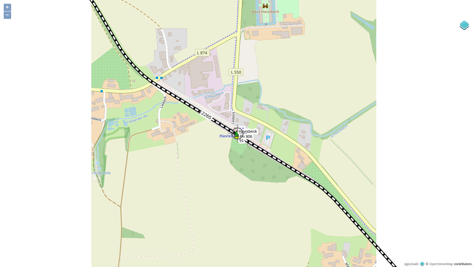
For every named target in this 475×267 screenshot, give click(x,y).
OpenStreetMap (441, 264)
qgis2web (411, 264)
